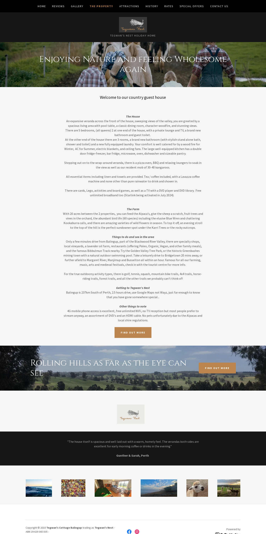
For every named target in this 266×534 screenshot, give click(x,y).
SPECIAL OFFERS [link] (192, 6)
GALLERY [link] (77, 6)
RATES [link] (168, 6)
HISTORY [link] (152, 6)
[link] (133, 24)
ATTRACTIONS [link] (129, 6)
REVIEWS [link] (58, 6)
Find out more (133, 332)
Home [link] (42, 6)
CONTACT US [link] (219, 6)
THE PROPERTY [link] (101, 6)
